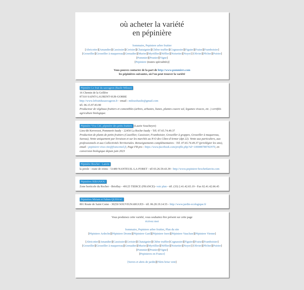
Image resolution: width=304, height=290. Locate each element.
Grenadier (130, 53)
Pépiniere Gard (142, 233)
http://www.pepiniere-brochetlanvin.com (196, 168)
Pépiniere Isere (161, 233)
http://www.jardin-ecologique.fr (188, 204)
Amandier (105, 49)
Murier (142, 53)
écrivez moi (152, 221)
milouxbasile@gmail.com (143, 100)
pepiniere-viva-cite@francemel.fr (107, 146)
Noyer (187, 53)
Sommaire (138, 45)
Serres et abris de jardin (141, 261)
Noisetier (176, 53)
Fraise (198, 49)
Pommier (142, 57)
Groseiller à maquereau (109, 53)
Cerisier (130, 49)
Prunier (154, 57)
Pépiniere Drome (121, 233)
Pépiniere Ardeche (99, 233)
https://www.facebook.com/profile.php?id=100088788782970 (180, 146)
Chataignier (144, 49)
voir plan (162, 186)
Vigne (163, 57)
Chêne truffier (161, 49)
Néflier (165, 53)
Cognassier (177, 49)
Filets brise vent (166, 261)
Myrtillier (153, 53)
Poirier (217, 53)
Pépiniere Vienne (205, 233)
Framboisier (211, 49)
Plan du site (172, 229)
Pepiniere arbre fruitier (158, 45)
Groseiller (88, 53)
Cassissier (118, 49)
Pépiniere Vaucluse (182, 233)
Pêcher (207, 53)
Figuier (189, 49)
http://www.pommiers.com (174, 70)
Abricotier (92, 49)
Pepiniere (141, 61)
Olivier (197, 53)
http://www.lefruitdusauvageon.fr (99, 100)
